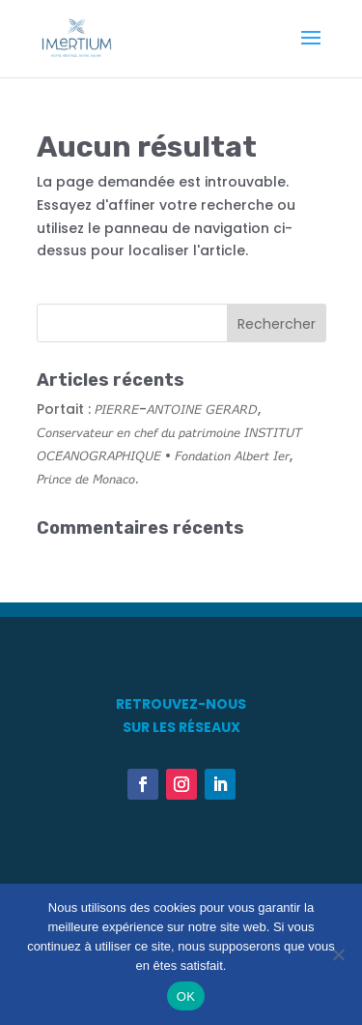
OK (186, 996)
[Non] (338, 954)
